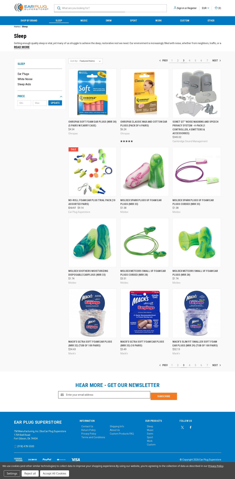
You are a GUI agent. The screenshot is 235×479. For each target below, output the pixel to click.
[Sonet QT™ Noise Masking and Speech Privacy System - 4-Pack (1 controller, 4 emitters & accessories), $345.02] (196, 93)
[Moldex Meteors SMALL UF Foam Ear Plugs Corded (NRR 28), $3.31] (144, 242)
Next (216, 60)
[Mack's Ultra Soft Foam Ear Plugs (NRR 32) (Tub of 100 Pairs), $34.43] (92, 313)
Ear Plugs (23, 74)
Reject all (30, 473)
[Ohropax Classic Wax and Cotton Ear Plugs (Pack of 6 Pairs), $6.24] (144, 93)
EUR (205, 8)
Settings (12, 473)
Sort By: (74, 61)
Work (158, 20)
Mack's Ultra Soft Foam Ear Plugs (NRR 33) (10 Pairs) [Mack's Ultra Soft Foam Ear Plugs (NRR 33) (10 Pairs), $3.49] (142, 343)
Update (55, 102)
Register (192, 8)
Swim (109, 20)
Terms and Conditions (93, 435)
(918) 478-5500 (24, 444)
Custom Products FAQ (122, 432)
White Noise (25, 79)
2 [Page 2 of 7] (178, 60)
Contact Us (87, 424)
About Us (115, 428)
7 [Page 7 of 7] (207, 60)
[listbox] (91, 61)
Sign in (180, 8)
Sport (133, 20)
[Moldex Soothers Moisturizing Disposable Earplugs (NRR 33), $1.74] (92, 242)
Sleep (59, 20)
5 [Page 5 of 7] (195, 60)
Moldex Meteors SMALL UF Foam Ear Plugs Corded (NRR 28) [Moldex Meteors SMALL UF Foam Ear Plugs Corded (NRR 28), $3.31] (143, 273)
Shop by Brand (29, 20)
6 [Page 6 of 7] (201, 60)
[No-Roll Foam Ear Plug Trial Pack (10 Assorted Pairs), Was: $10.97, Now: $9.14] (92, 172)
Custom (184, 20)
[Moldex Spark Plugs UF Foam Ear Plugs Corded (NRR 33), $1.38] (196, 172)
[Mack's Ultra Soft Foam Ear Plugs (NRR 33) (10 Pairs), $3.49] (144, 313)
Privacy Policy (88, 432)
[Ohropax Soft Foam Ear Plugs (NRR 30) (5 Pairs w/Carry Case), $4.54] (92, 93)
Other (211, 20)
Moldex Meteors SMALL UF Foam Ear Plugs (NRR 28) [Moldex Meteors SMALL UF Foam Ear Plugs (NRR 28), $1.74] (195, 273)
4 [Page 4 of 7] (189, 60)
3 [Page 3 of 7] (183, 60)
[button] (40, 96)
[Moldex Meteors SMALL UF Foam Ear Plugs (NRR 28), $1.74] (196, 242)
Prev (163, 60)
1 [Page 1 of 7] (172, 60)
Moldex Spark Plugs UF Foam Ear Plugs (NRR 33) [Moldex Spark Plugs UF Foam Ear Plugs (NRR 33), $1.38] (141, 202)
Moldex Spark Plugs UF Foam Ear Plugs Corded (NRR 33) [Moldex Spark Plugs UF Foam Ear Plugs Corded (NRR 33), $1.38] (193, 202)
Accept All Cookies (54, 473)
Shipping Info (117, 424)
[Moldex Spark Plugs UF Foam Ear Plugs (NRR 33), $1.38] (144, 172)
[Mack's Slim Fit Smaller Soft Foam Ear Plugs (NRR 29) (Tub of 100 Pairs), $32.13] (196, 313)
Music (83, 20)
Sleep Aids (24, 84)
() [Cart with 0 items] (218, 8)
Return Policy (88, 428)
